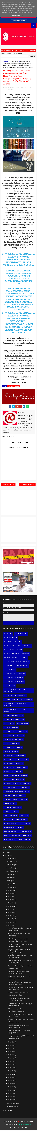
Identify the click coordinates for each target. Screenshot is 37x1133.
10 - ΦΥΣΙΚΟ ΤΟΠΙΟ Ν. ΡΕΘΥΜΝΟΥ (16, 665)
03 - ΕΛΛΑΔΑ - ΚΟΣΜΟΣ (12, 645)
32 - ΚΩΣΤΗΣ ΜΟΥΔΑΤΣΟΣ (13, 766)
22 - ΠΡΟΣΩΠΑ (9, 726)
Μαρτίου (10, 890)
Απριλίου (10, 887)
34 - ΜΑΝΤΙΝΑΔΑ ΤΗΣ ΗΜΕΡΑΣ (15, 770)
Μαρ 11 (10, 1070)
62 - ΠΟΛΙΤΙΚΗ (9, 842)
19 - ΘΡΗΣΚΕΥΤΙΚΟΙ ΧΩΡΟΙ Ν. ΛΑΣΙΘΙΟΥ (15, 713)
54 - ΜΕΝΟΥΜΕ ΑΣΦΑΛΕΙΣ (13, 830)
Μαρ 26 (10, 909)
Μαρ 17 (10, 1051)
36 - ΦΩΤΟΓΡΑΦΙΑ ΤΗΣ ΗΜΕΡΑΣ (15, 778)
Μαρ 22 (10, 922)
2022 (6, 855)
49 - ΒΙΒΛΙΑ (24, 818)
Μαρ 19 (10, 1045)
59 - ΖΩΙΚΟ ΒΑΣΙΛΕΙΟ (12, 838)
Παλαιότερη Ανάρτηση (27, 486)
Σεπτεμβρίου (11, 871)
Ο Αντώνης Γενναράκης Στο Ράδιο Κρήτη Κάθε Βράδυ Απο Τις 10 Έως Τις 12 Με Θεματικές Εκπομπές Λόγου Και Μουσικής (18, 570)
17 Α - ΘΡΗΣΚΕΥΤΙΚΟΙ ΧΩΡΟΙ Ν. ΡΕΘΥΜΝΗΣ (15, 708)
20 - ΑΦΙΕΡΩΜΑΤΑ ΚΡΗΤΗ (13, 718)
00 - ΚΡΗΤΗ (8, 637)
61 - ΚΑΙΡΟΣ (26, 838)
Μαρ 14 (10, 1061)
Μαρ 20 (10, 928)
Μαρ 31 (10, 893)
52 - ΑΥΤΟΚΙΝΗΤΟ (10, 826)
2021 (6, 858)
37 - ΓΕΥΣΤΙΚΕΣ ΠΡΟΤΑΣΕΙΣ (14, 782)
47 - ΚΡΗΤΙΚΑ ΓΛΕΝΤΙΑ (12, 810)
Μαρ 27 (10, 906)
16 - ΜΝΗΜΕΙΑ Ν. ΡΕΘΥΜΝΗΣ (15, 699)
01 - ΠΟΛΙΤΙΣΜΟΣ (13, 61)
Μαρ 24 (10, 915)
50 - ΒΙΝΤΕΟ (8, 822)
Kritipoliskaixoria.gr (25, 1127)
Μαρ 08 (10, 1080)
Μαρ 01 (10, 1102)
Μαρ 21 (10, 925)
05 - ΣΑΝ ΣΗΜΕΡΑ (24, 649)
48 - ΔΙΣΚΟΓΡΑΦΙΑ (10, 818)
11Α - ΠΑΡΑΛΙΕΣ (10, 673)
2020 (6, 1113)
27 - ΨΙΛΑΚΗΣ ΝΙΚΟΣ (11, 746)
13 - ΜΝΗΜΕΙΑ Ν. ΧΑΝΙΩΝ (13, 681)
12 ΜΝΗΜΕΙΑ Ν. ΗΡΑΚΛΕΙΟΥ (14, 677)
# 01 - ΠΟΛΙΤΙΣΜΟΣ (13, 386)
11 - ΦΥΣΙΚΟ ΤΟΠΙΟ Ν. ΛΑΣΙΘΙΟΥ (16, 669)
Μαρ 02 (10, 1099)
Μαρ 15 (10, 1058)
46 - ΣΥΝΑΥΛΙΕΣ (10, 806)
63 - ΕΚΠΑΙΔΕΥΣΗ (23, 842)
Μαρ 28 (10, 903)
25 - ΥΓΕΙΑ (20, 738)
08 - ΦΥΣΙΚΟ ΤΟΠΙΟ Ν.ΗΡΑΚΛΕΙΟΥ (16, 657)
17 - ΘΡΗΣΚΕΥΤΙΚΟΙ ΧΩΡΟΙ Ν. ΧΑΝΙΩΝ (18, 703)
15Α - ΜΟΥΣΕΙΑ (9, 689)
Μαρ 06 (10, 1086)
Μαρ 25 (10, 912)
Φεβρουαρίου (11, 1106)
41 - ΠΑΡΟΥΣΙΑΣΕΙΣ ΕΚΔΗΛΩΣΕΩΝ (16, 790)
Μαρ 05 (10, 1090)
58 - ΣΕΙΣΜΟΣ (26, 834)
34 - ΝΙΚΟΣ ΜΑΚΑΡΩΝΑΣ (13, 774)
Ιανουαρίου (10, 1110)
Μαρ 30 (10, 896)
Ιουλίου (9, 877)
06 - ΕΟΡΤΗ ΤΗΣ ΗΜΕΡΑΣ (13, 653)
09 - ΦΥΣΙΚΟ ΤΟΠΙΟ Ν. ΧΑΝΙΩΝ (15, 661)
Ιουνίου (9, 880)
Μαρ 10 (10, 1074)
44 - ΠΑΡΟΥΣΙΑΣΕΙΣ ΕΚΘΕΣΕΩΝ (15, 802)
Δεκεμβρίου (11, 861)
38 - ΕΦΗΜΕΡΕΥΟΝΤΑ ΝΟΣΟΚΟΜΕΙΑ (17, 786)
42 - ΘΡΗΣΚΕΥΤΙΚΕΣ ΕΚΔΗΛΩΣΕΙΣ (16, 794)
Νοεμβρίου (10, 864)
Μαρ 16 (10, 1054)
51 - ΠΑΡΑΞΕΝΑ (21, 822)
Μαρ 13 (10, 1064)
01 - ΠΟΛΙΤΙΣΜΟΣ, (8, 89)
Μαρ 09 (10, 1077)
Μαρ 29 (10, 899)
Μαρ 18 (10, 1048)
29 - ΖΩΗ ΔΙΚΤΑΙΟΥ (11, 754)
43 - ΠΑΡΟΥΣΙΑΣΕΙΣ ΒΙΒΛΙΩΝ (14, 798)
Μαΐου (9, 884)
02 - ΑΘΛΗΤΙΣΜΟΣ (10, 641)
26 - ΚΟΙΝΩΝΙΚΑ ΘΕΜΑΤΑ (13, 742)
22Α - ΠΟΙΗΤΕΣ (22, 726)
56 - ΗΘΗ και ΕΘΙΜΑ (11, 834)
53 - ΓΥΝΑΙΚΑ (24, 826)
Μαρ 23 (10, 919)
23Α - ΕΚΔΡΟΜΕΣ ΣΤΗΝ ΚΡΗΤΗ (15, 734)
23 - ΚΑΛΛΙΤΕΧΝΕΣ (11, 730)
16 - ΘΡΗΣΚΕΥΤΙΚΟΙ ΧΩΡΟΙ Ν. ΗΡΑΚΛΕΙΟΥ (15, 694)
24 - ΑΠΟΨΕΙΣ (9, 738)
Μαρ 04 (10, 1093)
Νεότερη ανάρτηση (8, 486)
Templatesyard (27, 1124)
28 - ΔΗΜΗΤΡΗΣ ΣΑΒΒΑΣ (13, 750)
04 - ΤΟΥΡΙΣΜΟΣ (10, 649)
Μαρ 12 (10, 1067)
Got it (24, 15)
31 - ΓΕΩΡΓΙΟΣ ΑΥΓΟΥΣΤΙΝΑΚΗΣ (16, 762)
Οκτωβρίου (10, 868)
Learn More (16, 15)
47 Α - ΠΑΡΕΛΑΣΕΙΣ (11, 814)
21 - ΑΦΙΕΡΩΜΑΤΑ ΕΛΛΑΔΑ (14, 722)
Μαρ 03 (10, 1096)
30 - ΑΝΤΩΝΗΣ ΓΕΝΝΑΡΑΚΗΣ (14, 758)
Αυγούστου (11, 874)
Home (5, 61)
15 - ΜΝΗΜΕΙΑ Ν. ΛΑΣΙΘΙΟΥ (14, 685)
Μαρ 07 (10, 1083)
